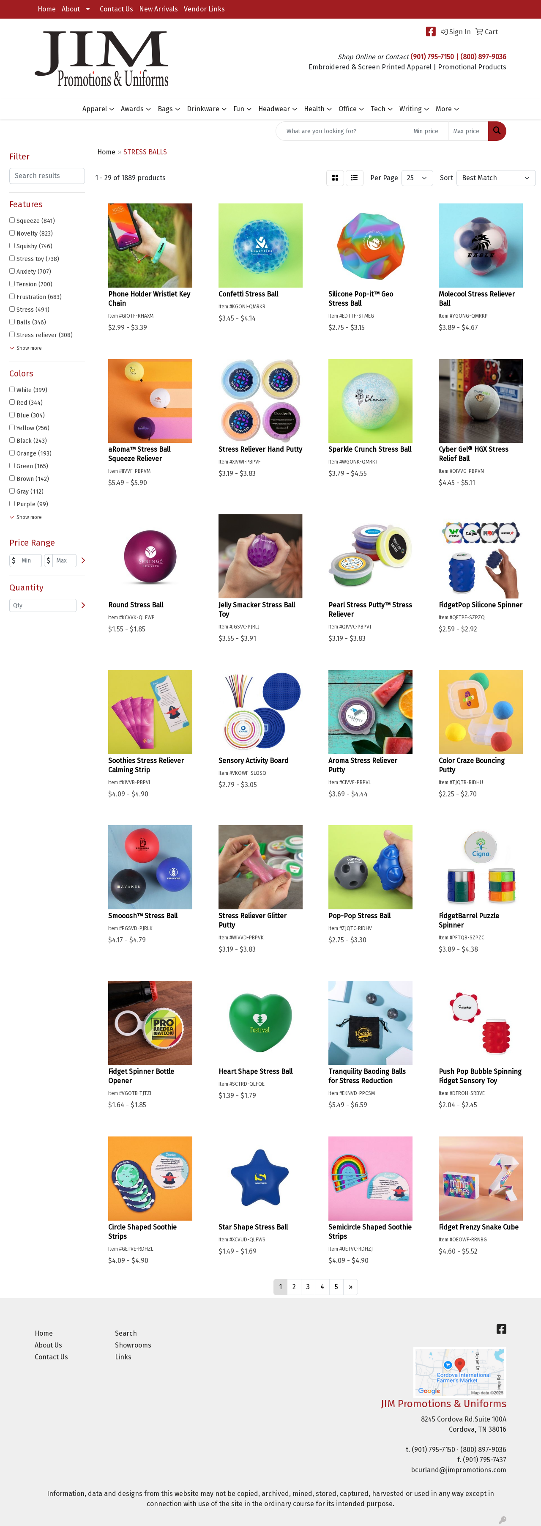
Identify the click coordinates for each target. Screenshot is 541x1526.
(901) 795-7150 (433, 1450)
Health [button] (314, 109)
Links (123, 1357)
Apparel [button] (94, 109)
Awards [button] (132, 109)
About (71, 9)
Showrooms (133, 1345)
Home (47, 9)
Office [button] (348, 109)
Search (126, 1333)
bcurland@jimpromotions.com (458, 1470)
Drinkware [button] (203, 109)
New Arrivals (158, 9)
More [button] (444, 109)
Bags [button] (165, 109)
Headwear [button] (274, 109)
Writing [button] (410, 109)
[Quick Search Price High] (468, 131)
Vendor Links (204, 9)
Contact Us (116, 9)
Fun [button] (238, 109)
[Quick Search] (342, 131)
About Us (48, 1345)
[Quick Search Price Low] (429, 131)
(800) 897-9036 (483, 1450)
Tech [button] (378, 109)
